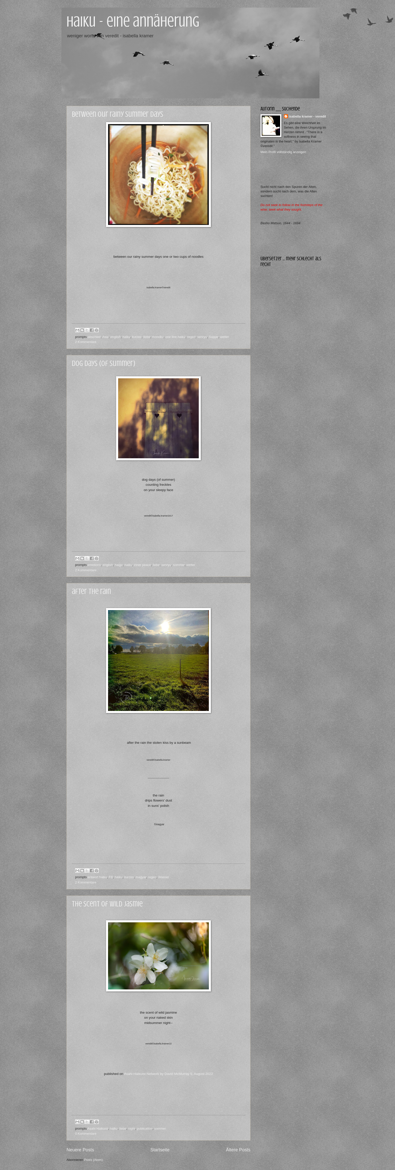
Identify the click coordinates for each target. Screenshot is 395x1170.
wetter (224, 337)
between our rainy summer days (117, 114)
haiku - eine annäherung (133, 21)
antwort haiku (97, 877)
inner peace (142, 565)
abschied (94, 337)
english (115, 337)
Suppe (213, 337)
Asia (105, 337)
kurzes (137, 337)
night (131, 1128)
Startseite (160, 1149)
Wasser (163, 877)
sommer (179, 565)
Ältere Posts (238, 1149)
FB (111, 877)
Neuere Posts (80, 1149)
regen (191, 337)
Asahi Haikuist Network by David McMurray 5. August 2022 (168, 1074)
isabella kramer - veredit (307, 116)
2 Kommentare (85, 342)
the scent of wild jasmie (107, 904)
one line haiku (175, 337)
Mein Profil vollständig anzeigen (283, 152)
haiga (119, 565)
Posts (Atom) (93, 1160)
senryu (202, 337)
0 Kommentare (85, 1133)
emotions (94, 565)
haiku (126, 337)
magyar (141, 877)
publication (144, 1128)
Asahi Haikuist (97, 1128)
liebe (146, 337)
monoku (158, 337)
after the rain (91, 591)
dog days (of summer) (103, 363)
